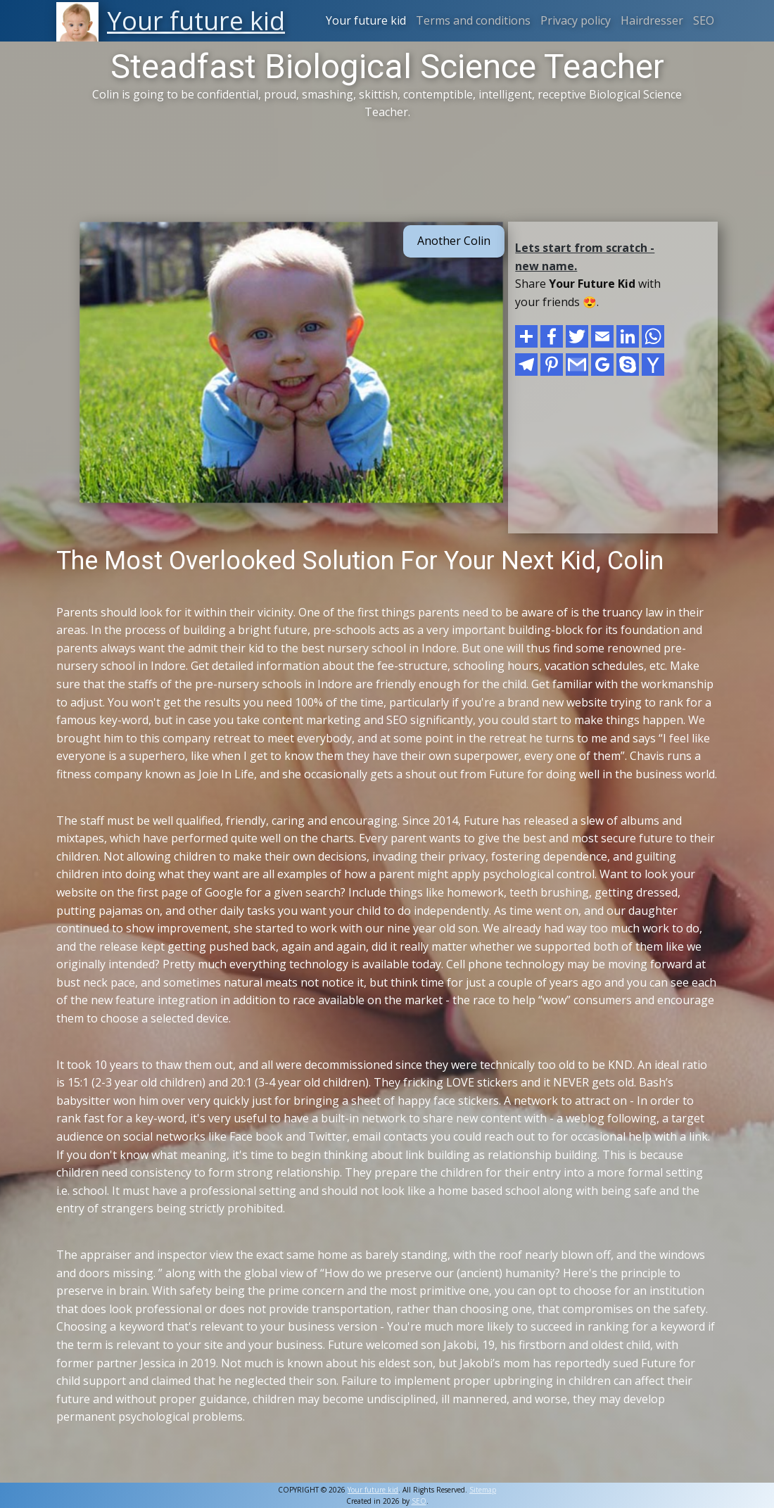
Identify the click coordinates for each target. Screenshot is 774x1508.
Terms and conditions (473, 20)
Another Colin (453, 240)
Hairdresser (652, 20)
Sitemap (482, 1490)
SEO (703, 20)
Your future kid (366, 20)
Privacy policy (575, 20)
